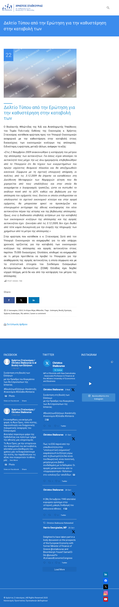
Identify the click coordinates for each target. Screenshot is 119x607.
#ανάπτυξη (30, 389)
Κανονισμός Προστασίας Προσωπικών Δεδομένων (26, 601)
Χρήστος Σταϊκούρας (12, 313)
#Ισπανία (29, 392)
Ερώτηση (67, 310)
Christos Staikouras (53, 389)
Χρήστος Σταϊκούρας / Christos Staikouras (23, 361)
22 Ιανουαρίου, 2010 (14, 310)
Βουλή (61, 310)
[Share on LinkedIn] (34, 300)
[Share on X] (21, 300)
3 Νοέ (67, 390)
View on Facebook (11, 401)
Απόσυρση (54, 310)
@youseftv (52, 555)
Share (24, 401)
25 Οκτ (71, 528)
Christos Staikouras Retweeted (60, 523)
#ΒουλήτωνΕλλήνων (53, 413)
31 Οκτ (68, 435)
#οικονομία (9, 392)
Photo (9, 396)
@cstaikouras (57, 549)
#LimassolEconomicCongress (57, 558)
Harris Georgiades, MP (55, 527)
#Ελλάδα (20, 392)
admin (26, 313)
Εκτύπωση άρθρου (17, 324)
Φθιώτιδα (39, 310)
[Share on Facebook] (9, 300)
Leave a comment (38, 313)
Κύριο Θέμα (30, 310)
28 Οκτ (68, 490)
